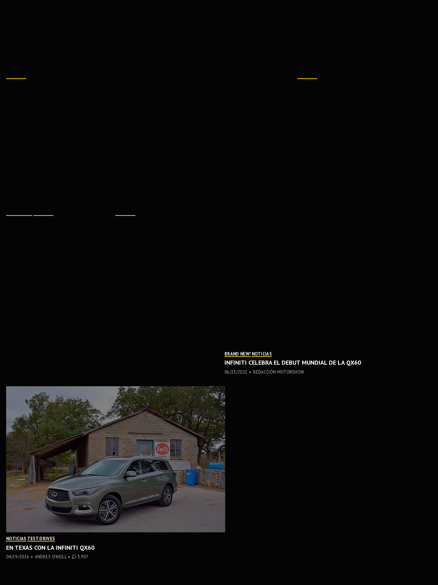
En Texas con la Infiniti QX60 (50, 547)
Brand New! (19, 213)
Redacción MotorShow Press (67, 108)
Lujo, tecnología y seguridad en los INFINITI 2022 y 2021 (164, 226)
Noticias (16, 76)
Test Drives (41, 538)
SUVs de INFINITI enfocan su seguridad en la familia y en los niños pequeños (360, 90)
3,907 (83, 557)
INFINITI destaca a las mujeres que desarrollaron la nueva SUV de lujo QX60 (51, 229)
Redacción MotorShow (351, 104)
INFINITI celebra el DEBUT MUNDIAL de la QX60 (292, 362)
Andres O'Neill (50, 556)
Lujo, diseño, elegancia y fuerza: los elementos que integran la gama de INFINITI (102, 92)
